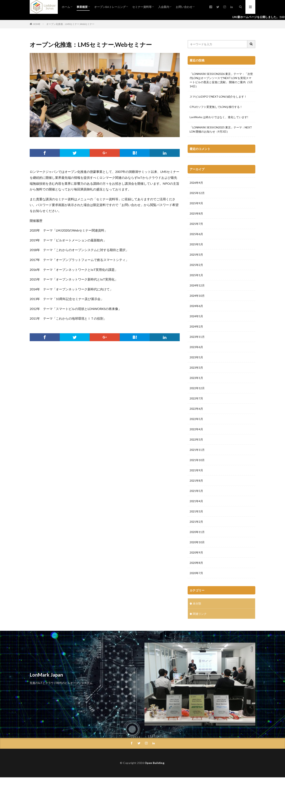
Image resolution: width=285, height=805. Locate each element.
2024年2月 (196, 326)
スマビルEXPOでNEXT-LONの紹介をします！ (218, 96)
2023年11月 (197, 336)
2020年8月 (196, 562)
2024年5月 (196, 316)
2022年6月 (196, 408)
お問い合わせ (184, 6)
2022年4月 (196, 429)
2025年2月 (196, 264)
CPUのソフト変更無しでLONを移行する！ (216, 106)
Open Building (154, 763)
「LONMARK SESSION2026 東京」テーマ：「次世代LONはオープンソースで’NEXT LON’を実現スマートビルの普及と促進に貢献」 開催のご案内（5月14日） (221, 80)
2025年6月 (196, 234)
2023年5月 (196, 357)
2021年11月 (197, 449)
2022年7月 (196, 398)
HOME (36, 24)
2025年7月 (196, 223)
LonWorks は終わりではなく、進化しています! (219, 117)
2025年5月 (196, 244)
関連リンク (200, 613)
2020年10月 (197, 542)
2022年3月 (196, 439)
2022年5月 (196, 419)
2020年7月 (196, 573)
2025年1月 (196, 275)
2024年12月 (197, 285)
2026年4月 (196, 182)
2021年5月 (196, 490)
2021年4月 (196, 501)
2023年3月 (196, 367)
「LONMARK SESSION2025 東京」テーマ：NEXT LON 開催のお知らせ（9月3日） (221, 129)
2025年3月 (196, 254)
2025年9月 (196, 203)
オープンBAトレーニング (110, 6)
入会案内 (163, 6)
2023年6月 (196, 347)
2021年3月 (196, 511)
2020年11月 (197, 532)
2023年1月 (196, 377)
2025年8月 (196, 213)
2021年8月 (196, 480)
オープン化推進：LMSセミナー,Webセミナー (70, 24)
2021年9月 (196, 470)
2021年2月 (196, 521)
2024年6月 (196, 306)
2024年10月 (197, 295)
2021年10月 (197, 460)
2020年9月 (196, 552)
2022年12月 (197, 388)
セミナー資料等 (142, 6)
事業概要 (82, 6)
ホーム (66, 6)
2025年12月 (197, 193)
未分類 (197, 603)
